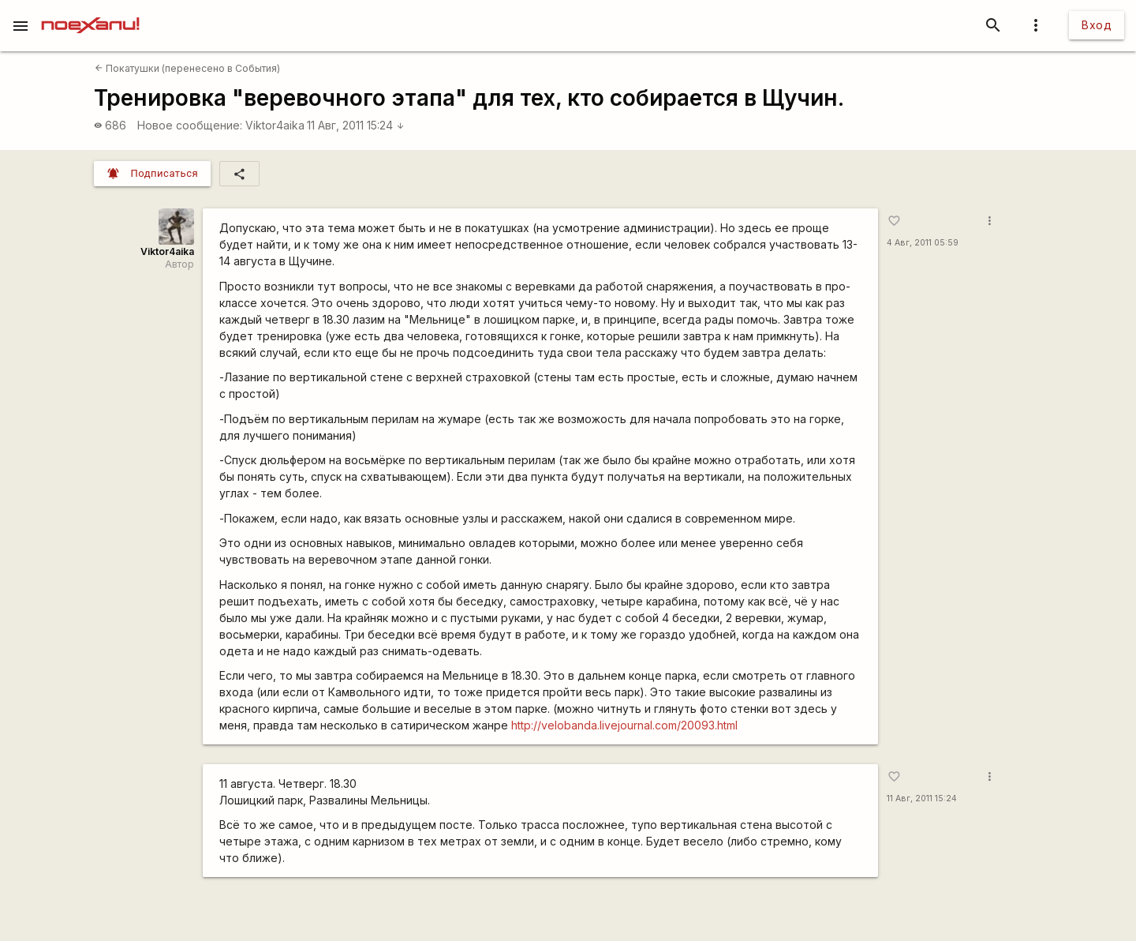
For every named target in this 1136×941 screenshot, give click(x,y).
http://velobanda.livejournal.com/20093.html (624, 725)
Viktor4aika (275, 125)
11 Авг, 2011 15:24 (356, 125)
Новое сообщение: (189, 125)
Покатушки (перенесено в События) (187, 68)
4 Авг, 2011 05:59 (922, 243)
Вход (1097, 25)
